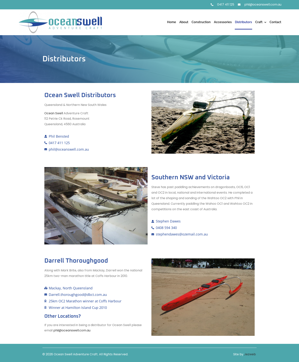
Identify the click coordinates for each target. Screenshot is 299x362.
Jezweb (250, 354)
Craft (260, 22)
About (183, 22)
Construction (201, 22)
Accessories (223, 22)
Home (171, 22)
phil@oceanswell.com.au (71, 330)
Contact (275, 22)
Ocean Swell (53, 113)
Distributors (243, 22)
